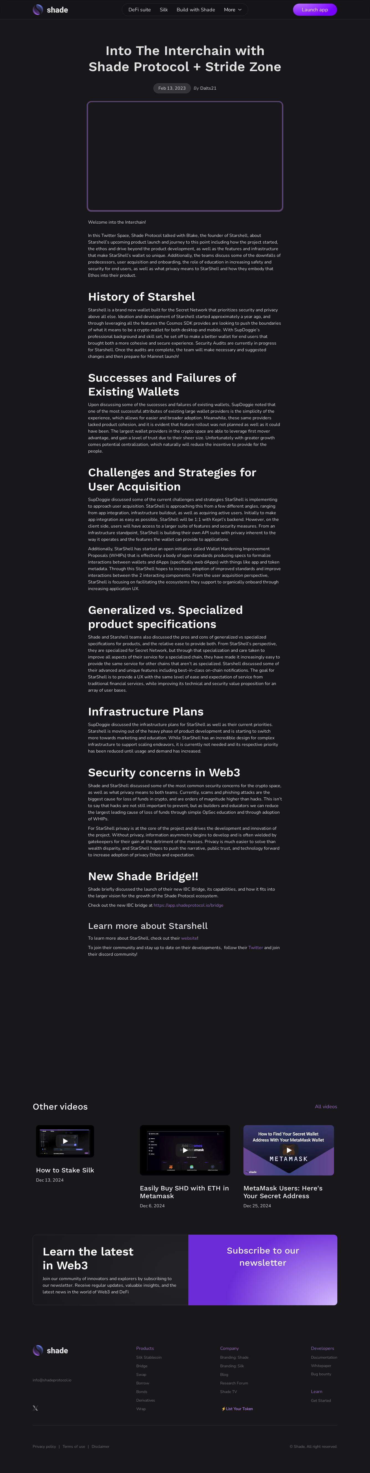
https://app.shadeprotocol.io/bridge (188, 905)
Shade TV (228, 1391)
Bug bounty (321, 1374)
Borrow (142, 1383)
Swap (141, 1374)
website (189, 938)
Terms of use (74, 1446)
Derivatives (145, 1400)
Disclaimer (100, 1446)
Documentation (324, 1357)
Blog (224, 1374)
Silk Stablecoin (149, 1357)
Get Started (321, 1400)
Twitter (255, 948)
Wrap (141, 1409)
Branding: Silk (232, 1366)
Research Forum (234, 1383)
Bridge (141, 1366)
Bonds (141, 1391)
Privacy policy (44, 1446)
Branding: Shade (234, 1357)
